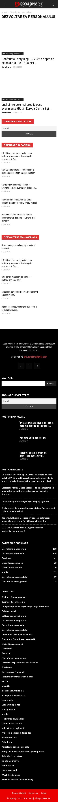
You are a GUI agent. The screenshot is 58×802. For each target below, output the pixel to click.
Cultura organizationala (14, 615)
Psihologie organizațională (15, 746)
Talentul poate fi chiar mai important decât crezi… (33, 454)
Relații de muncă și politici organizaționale (23, 751)
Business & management (14, 597)
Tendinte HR (8, 765)
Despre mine (33, 793)
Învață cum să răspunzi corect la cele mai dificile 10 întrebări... (36, 424)
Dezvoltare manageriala (14, 548)
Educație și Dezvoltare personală (18, 639)
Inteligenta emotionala (13, 695)
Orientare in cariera (12, 567)
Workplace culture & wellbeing (17, 779)
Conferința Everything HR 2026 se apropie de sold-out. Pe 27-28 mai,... (28, 61)
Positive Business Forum (32, 437)
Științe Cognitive (10, 760)
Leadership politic (11, 704)
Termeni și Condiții (19, 793)
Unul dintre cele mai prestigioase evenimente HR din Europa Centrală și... (26, 106)
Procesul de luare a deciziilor (16, 732)
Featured (6, 653)
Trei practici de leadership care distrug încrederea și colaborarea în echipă (28, 510)
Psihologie (7, 742)
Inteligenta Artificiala (13, 690)
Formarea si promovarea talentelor (20, 662)
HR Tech (6, 681)
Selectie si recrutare (12, 756)
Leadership (7, 700)
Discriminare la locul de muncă (17, 634)
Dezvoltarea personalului (12, 54)
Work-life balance (11, 774)
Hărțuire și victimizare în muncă (17, 676)
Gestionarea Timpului (13, 672)
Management (8, 709)
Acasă (4, 12)
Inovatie (6, 686)
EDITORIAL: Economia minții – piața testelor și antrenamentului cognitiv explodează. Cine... (17, 156)
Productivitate (9, 737)
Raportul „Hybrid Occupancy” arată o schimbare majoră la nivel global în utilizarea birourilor (26, 519)
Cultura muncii (9, 611)
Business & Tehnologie (13, 601)
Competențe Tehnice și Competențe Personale (25, 606)
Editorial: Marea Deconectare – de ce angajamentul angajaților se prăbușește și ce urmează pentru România (28, 491)
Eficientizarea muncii (12, 562)
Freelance (7, 667)
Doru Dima (6, 67)
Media (5, 572)
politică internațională (13, 728)
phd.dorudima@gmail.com (35, 357)
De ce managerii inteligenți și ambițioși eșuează (25, 501)
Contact (43, 793)
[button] (53, 4)
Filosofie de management (14, 581)
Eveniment (7, 558)
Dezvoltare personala (13, 553)
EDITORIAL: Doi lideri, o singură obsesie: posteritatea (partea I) (22, 529)
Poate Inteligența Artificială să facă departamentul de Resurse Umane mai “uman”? (18, 217)
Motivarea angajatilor (13, 718)
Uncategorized (9, 770)
